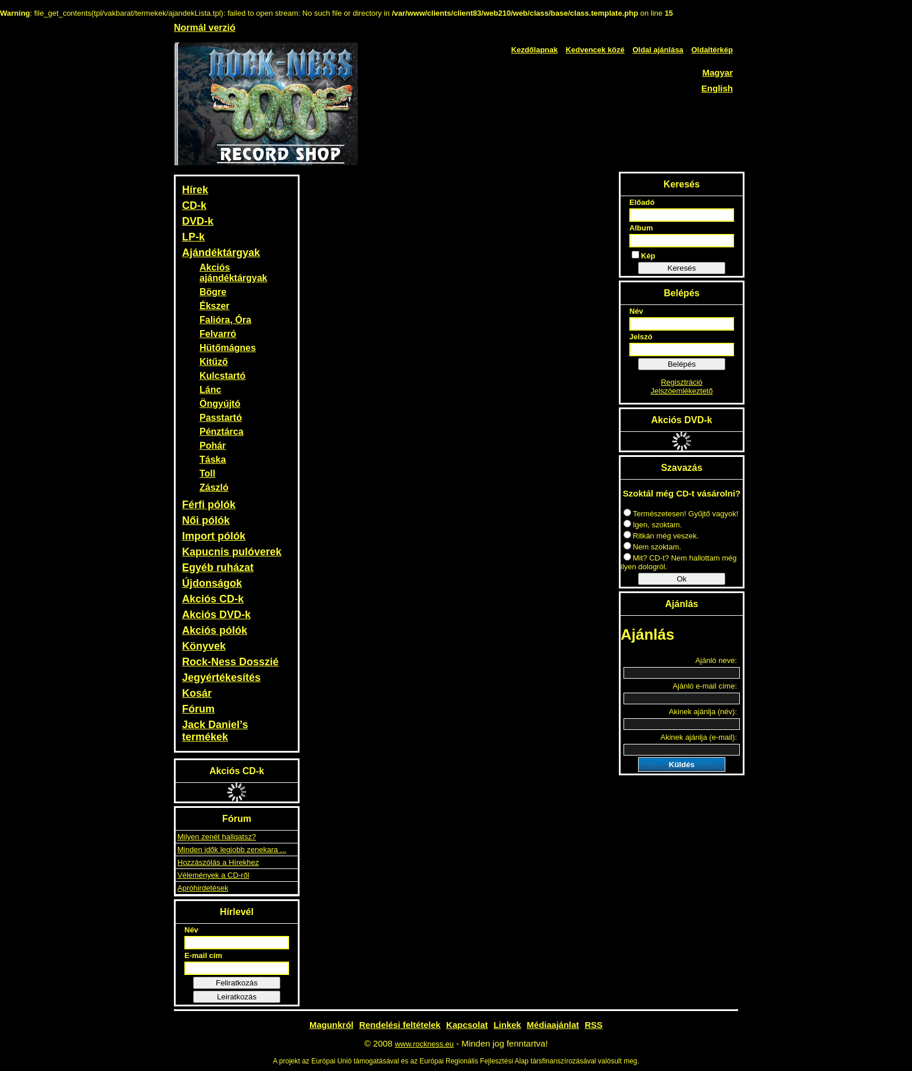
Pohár (213, 446)
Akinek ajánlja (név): (703, 711)
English (717, 88)
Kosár (197, 693)
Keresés (682, 268)
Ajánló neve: (716, 660)
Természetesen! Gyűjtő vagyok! (681, 513)
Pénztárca (222, 432)
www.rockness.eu (424, 1044)
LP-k (193, 237)
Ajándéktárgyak (221, 252)
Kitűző (214, 362)
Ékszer (215, 306)
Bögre (213, 292)
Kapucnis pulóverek (232, 552)
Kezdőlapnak (534, 49)
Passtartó (221, 418)
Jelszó (641, 336)
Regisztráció (682, 382)
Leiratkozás (236, 996)
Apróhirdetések (202, 888)
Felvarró (218, 334)
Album (641, 228)
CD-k (194, 205)
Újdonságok (212, 583)
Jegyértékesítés (221, 677)
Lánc (210, 390)
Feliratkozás (237, 982)
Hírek (195, 190)
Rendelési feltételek (399, 1025)
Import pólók (213, 536)
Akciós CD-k (213, 599)
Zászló (214, 487)
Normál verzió (205, 28)
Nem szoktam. (652, 546)
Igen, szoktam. (653, 524)
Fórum (198, 709)
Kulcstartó (222, 376)
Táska (213, 459)
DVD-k (197, 221)
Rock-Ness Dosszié (230, 662)
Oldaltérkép (712, 49)
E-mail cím (203, 955)
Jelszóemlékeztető (682, 390)
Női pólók (206, 520)
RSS (594, 1025)
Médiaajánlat (553, 1025)
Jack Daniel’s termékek (215, 731)
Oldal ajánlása (657, 49)
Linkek (507, 1025)
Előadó (641, 202)
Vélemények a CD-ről (213, 875)
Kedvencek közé (595, 49)
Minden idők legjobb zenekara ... (231, 849)
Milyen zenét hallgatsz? (216, 836)
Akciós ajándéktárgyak (234, 273)
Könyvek (204, 646)
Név (191, 929)
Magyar (717, 72)
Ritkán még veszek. (661, 535)
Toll (207, 473)
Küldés (681, 764)
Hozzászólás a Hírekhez (218, 862)
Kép (644, 255)
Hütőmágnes (228, 348)
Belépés (682, 364)
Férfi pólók (209, 504)
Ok (681, 578)
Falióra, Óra (225, 320)
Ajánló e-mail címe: (704, 686)
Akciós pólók (214, 630)
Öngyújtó (220, 404)
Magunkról (331, 1025)
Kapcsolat (467, 1025)
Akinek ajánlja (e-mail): (699, 737)
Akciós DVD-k (216, 614)
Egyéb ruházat (218, 567)
